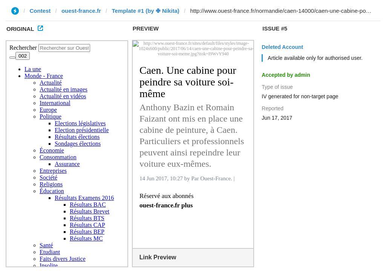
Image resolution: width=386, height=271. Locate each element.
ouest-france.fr (81, 11)
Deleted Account (282, 47)
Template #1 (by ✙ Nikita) (145, 11)
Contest (40, 11)
